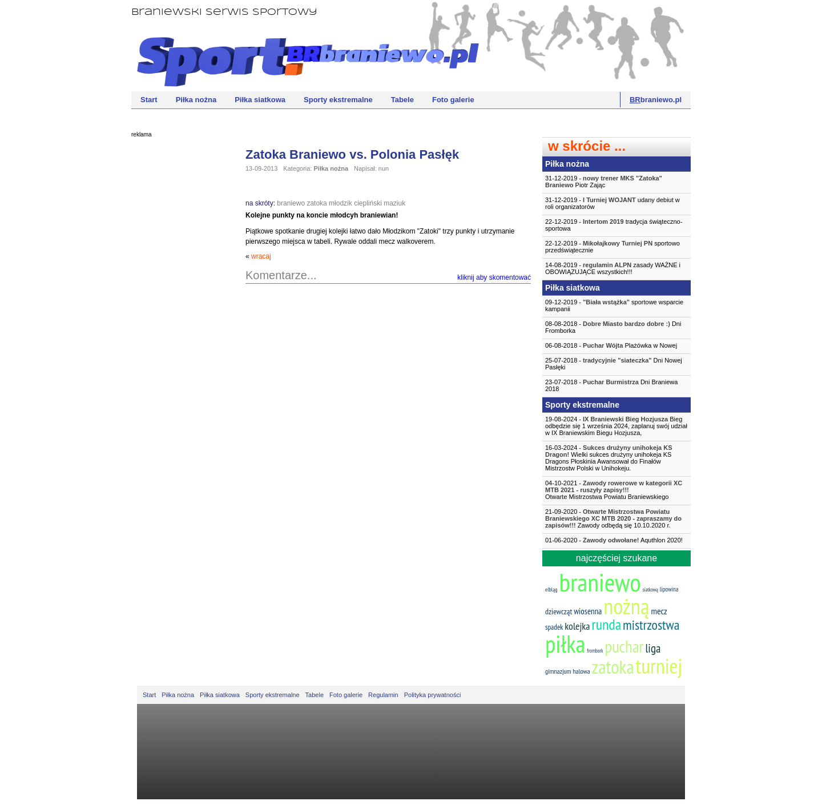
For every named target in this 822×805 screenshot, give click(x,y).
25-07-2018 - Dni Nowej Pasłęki (613, 364)
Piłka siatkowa (260, 99)
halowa (581, 671)
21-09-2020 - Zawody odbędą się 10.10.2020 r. (613, 518)
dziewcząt (558, 611)
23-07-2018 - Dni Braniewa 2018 (611, 385)
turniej (659, 666)
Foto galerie (453, 99)
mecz (659, 611)
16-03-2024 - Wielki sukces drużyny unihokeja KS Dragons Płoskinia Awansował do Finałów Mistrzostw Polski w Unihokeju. (608, 458)
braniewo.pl (656, 99)
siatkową (650, 589)
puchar (624, 646)
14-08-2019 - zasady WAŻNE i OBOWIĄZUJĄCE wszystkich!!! (612, 268)
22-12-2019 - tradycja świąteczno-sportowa (613, 225)
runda (606, 624)
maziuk (394, 203)
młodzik (340, 203)
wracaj (261, 256)
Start (149, 99)
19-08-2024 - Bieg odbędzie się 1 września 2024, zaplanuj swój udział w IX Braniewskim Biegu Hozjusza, (616, 426)
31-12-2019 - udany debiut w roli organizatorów (612, 203)
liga (652, 648)
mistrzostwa (651, 625)
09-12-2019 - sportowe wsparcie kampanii (614, 305)
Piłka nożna (196, 99)
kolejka (577, 626)
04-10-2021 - (616, 490)
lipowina (669, 589)
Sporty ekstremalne (338, 99)
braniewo (291, 203)
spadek (554, 627)
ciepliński (368, 203)
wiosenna (588, 611)
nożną (626, 606)
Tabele (402, 99)
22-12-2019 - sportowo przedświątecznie (612, 246)
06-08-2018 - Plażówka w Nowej (611, 345)
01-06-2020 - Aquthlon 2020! (614, 540)
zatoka (317, 203)
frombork (595, 650)
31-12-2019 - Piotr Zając (603, 181)
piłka (565, 643)
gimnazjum (558, 671)
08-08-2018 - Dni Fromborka (613, 327)
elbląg (551, 589)
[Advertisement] (177, 317)
